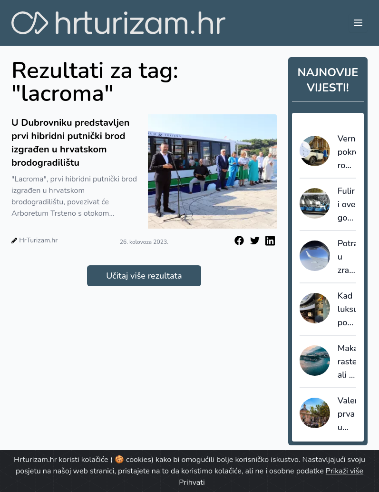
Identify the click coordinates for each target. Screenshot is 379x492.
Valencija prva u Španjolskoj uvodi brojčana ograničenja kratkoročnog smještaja (347, 414)
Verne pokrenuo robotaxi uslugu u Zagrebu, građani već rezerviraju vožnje (347, 152)
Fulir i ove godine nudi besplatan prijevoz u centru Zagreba (347, 204)
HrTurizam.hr (38, 240)
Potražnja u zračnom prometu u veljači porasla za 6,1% (347, 257)
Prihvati (191, 482)
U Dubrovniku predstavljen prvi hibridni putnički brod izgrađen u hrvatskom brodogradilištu (70, 142)
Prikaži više (344, 471)
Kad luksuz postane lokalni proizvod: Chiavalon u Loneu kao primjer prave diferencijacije (347, 309)
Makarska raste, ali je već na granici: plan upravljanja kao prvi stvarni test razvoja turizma (347, 362)
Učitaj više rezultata (144, 275)
